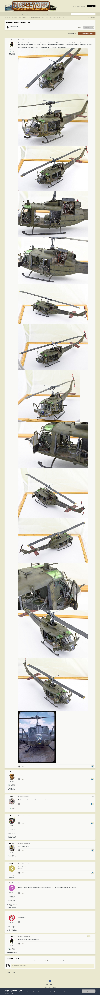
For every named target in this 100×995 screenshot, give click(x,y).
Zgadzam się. (88, 991)
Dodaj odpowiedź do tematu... (19, 965)
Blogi (31, 14)
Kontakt (52, 984)
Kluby (27, 14)
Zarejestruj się (91, 6)
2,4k (13, 827)
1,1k (13, 784)
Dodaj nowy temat (72, 33)
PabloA (11, 843)
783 (13, 895)
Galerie (20, 28)
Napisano (24, 39)
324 (13, 875)
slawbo (11, 863)
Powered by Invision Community (50, 987)
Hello (11, 913)
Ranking (42, 14)
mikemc (11, 772)
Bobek (17, 26)
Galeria (36, 14)
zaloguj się (45, 960)
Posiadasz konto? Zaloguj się (79, 6)
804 (13, 855)
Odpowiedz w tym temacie (87, 33)
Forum (7, 14)
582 (13, 51)
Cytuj (23, 766)
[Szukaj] (78, 14)
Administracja (20, 14)
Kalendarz (13, 14)
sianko (11, 796)
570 (13, 808)
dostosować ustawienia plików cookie (53, 991)
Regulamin (48, 14)
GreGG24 (11, 883)
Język (47, 984)
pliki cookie (21, 991)
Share (79, 27)
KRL (11, 816)
